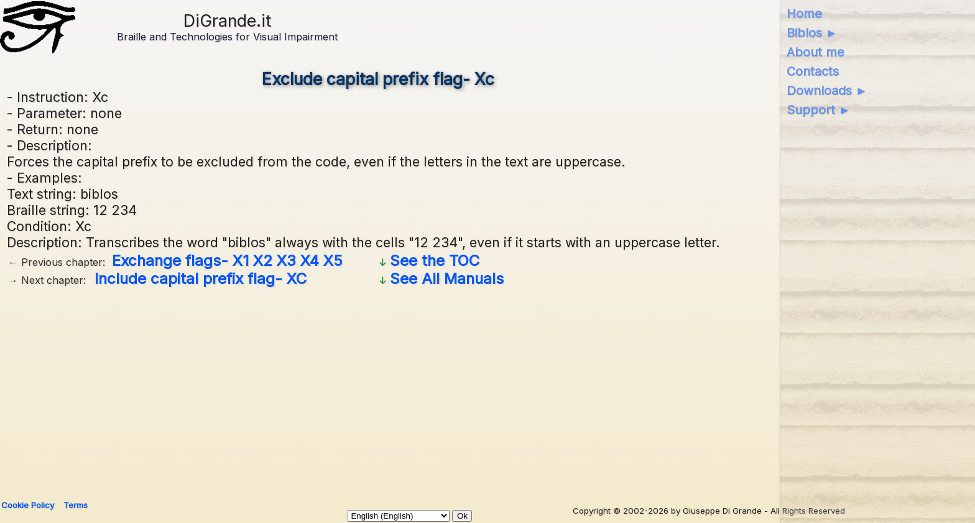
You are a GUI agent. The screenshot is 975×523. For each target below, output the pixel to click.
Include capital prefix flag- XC (201, 279)
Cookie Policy (27, 505)
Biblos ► (812, 32)
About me (815, 52)
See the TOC (434, 261)
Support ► (819, 109)
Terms (75, 505)
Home (804, 13)
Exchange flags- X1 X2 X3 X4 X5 (227, 261)
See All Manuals (447, 279)
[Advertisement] (379, 389)
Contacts (813, 71)
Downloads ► (827, 90)
